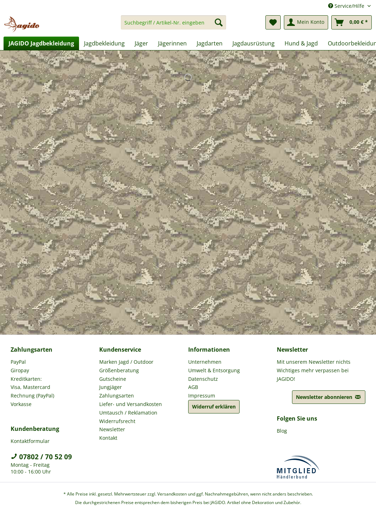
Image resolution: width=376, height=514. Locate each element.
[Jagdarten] (210, 43)
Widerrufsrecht (117, 421)
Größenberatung (119, 370)
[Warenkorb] (351, 22)
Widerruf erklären (214, 406)
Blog (282, 430)
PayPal (18, 361)
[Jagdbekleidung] (104, 43)
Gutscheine (112, 378)
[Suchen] (218, 22)
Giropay (20, 370)
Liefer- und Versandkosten (130, 404)
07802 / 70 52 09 (41, 456)
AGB (193, 387)
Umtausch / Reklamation (128, 412)
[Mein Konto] (306, 22)
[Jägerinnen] (172, 43)
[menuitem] (173, 25)
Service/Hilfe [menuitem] (347, 5)
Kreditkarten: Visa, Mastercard (30, 383)
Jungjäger (110, 387)
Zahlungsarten (116, 395)
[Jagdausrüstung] (254, 43)
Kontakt (108, 437)
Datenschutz (203, 378)
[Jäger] (141, 43)
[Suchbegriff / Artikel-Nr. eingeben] (173, 22)
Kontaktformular (30, 441)
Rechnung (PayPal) (32, 395)
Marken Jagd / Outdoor (126, 361)
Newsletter (112, 429)
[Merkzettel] (273, 22)
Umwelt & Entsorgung (214, 370)
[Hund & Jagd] (301, 43)
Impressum (201, 395)
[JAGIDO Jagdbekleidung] (41, 43)
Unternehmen (204, 361)
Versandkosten (172, 494)
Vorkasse (21, 404)
